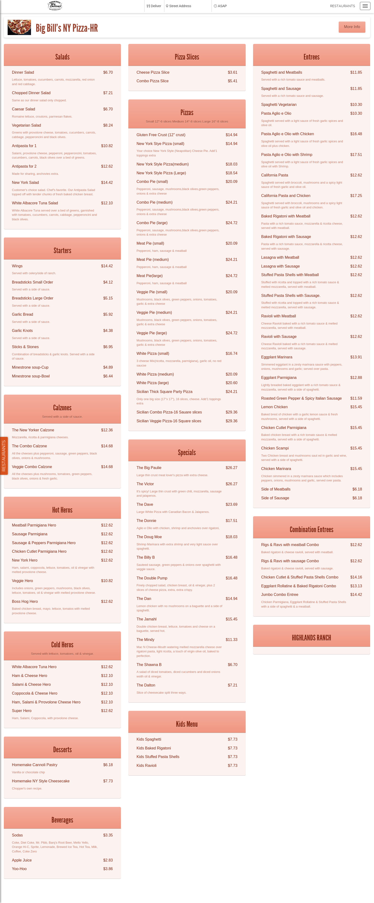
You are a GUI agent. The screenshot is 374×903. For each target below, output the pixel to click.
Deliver (156, 6)
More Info (352, 27)
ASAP (222, 6)
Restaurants (342, 6)
